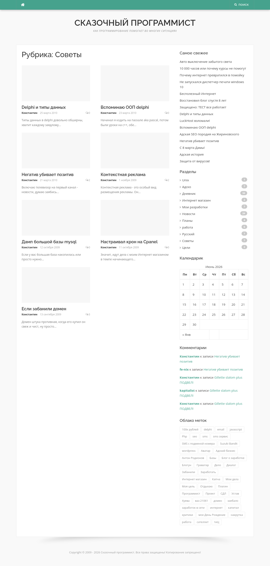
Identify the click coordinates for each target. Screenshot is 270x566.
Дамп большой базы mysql (49, 241)
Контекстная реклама (123, 174)
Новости (188, 214)
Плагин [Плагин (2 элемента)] (223, 486)
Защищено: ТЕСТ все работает (203, 107)
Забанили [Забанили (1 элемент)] (188, 472)
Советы (188, 241)
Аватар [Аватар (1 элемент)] (205, 451)
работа (187, 227)
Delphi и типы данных (44, 107)
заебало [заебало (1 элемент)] (232, 501)
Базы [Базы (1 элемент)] (212, 458)
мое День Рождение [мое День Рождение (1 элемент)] (211, 515)
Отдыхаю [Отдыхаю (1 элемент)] (206, 486)
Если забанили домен (44, 308)
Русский (188, 234)
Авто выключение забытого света (206, 61)
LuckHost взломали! (195, 120)
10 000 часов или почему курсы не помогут (213, 68)
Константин (30, 113)
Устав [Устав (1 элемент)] (235, 493)
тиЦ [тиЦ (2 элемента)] (216, 522)
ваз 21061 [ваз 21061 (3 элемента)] (201, 501)
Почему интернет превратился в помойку (212, 75)
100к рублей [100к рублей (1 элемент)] (190, 429)
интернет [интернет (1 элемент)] (216, 508)
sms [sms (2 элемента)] (205, 436)
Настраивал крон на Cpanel (129, 241)
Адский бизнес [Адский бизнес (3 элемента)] (225, 451)
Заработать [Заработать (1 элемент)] (208, 472)
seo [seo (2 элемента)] (194, 436)
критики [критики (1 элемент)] (187, 515)
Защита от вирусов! (195, 161)
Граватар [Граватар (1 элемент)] (203, 465)
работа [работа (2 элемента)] (186, 522)
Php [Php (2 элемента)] (184, 436)
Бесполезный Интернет (198, 93)
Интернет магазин (196, 200)
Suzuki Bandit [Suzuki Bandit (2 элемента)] (229, 443)
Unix (185, 180)
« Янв (186, 334)
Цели (186, 247)
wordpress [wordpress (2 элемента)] (189, 451)
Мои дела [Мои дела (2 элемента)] (232, 479)
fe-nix (184, 369)
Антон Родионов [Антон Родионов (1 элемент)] (193, 458)
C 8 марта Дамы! (192, 147)
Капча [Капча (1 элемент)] (216, 479)
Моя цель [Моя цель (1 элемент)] (188, 486)
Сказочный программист (135, 23)
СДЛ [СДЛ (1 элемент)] (223, 493)
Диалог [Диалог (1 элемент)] (231, 465)
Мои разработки (195, 207)
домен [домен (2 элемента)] (217, 501)
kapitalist (187, 390)
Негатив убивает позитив (48, 174)
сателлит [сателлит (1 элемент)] (203, 522)
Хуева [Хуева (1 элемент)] (186, 501)
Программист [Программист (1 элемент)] (191, 493)
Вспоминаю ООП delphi (125, 107)
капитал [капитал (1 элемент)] (233, 508)
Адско (186, 187)
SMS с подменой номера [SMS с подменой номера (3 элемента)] (198, 443)
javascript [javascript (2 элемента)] (236, 429)
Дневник (189, 193)
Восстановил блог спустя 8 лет (203, 100)
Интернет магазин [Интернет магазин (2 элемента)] (194, 479)
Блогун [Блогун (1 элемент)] (186, 465)
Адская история (192, 154)
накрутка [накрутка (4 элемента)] (237, 515)
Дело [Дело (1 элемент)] (217, 465)
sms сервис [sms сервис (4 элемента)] (220, 436)
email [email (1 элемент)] (220, 429)
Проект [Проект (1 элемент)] (210, 493)
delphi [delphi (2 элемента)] (208, 429)
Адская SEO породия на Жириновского (209, 134)
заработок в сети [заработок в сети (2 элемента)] (193, 508)
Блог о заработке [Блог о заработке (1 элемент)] (233, 458)
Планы (187, 220)
